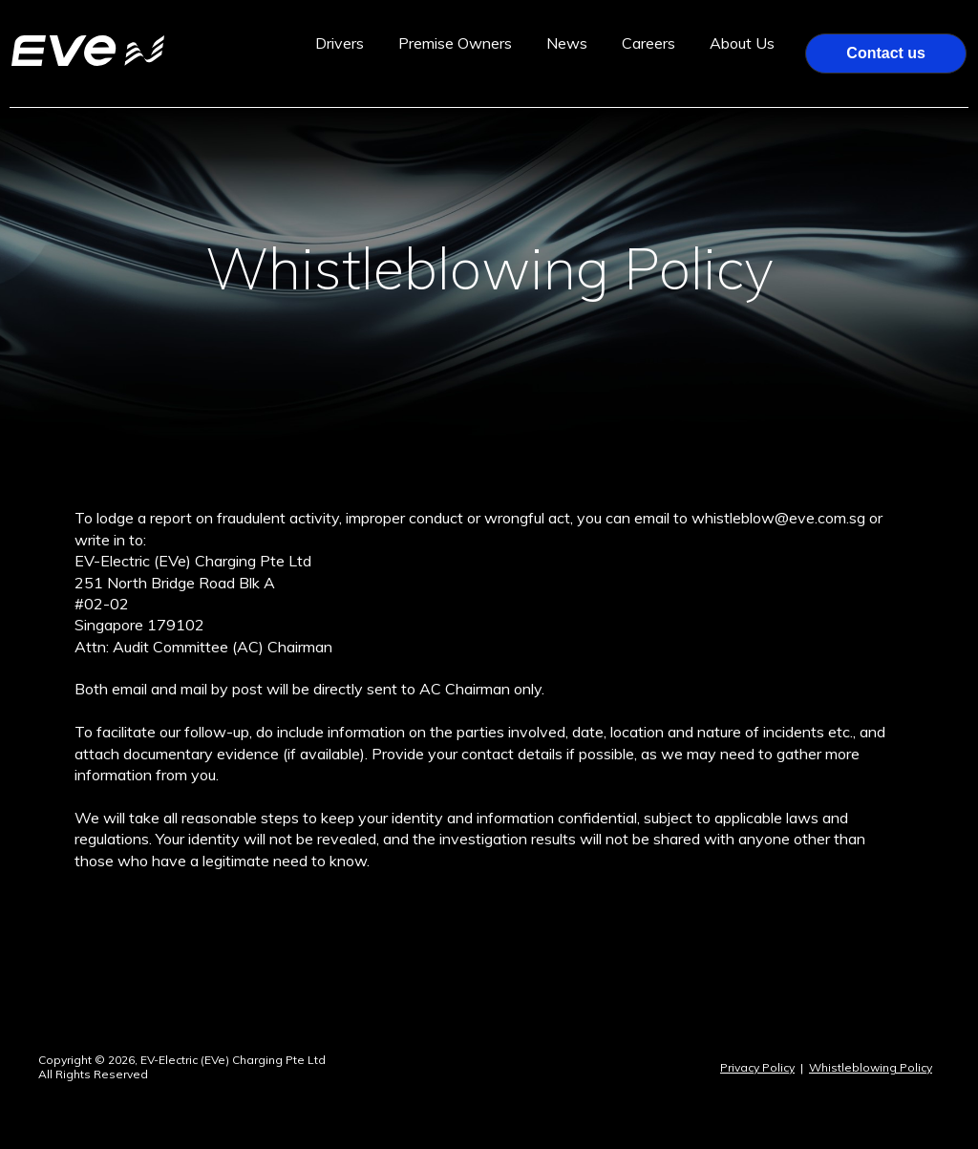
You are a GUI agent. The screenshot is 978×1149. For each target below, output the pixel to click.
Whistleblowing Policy (870, 1067)
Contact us (885, 53)
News (566, 43)
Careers (648, 43)
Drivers (339, 43)
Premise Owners (455, 43)
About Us (742, 43)
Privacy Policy (757, 1067)
